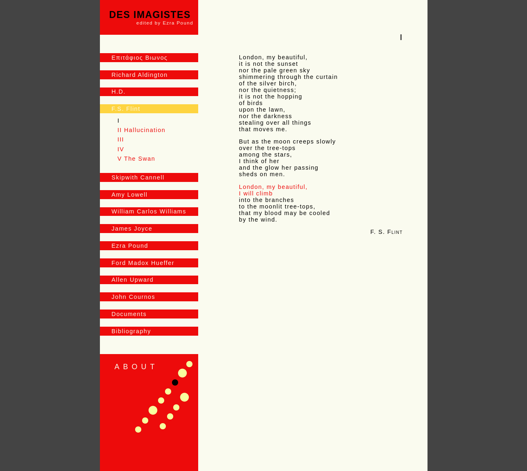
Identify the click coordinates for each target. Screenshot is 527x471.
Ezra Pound (129, 245)
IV (121, 149)
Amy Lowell (129, 194)
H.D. (118, 91)
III (121, 139)
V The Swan (137, 158)
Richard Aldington (139, 75)
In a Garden (161, 400)
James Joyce (131, 228)
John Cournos (133, 297)
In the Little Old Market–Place (184, 397)
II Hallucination (141, 130)
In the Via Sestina (189, 364)
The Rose (170, 416)
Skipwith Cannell (137, 177)
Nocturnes (168, 391)
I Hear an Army (145, 420)
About (136, 367)
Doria (138, 429)
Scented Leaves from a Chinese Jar (176, 407)
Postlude (153, 410)
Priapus (182, 373)
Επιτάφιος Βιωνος (139, 57)
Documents (129, 314)
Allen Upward (132, 279)
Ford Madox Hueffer (142, 263)
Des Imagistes (151, 17)
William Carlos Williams (148, 211)
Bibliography (131, 331)
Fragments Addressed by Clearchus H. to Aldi (162, 426)
